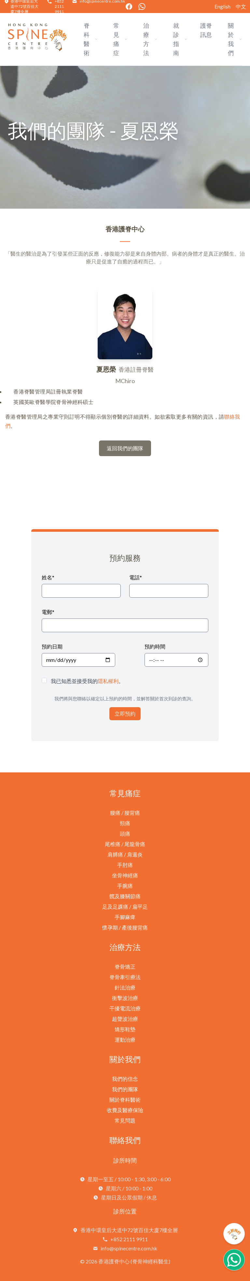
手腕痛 (125, 886)
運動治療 (125, 1039)
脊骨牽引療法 (125, 977)
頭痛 (125, 833)
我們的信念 (125, 1079)
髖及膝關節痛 (125, 896)
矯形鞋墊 (125, 1029)
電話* (135, 577)
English (222, 6)
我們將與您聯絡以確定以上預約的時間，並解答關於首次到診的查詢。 (125, 698)
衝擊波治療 (125, 998)
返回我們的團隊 (125, 448)
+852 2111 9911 (129, 1239)
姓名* (48, 577)
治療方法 (125, 947)
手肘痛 (125, 865)
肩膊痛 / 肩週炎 (125, 854)
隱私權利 (108, 681)
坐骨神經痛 (125, 875)
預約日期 (52, 646)
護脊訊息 (206, 30)
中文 (241, 6)
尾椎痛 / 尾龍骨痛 (125, 844)
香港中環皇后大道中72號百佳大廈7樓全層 (129, 1230)
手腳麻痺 (125, 917)
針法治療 (125, 987)
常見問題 (125, 1120)
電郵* (48, 612)
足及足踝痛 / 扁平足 (125, 906)
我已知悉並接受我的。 (87, 681)
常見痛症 (125, 793)
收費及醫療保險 (125, 1110)
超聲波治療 (125, 1019)
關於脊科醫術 (125, 1099)
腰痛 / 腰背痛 (125, 813)
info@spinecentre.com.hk (129, 1248)
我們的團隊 (125, 1089)
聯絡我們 (125, 1140)
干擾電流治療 (125, 1008)
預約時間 (155, 646)
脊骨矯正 (125, 966)
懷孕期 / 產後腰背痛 (125, 927)
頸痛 (125, 823)
